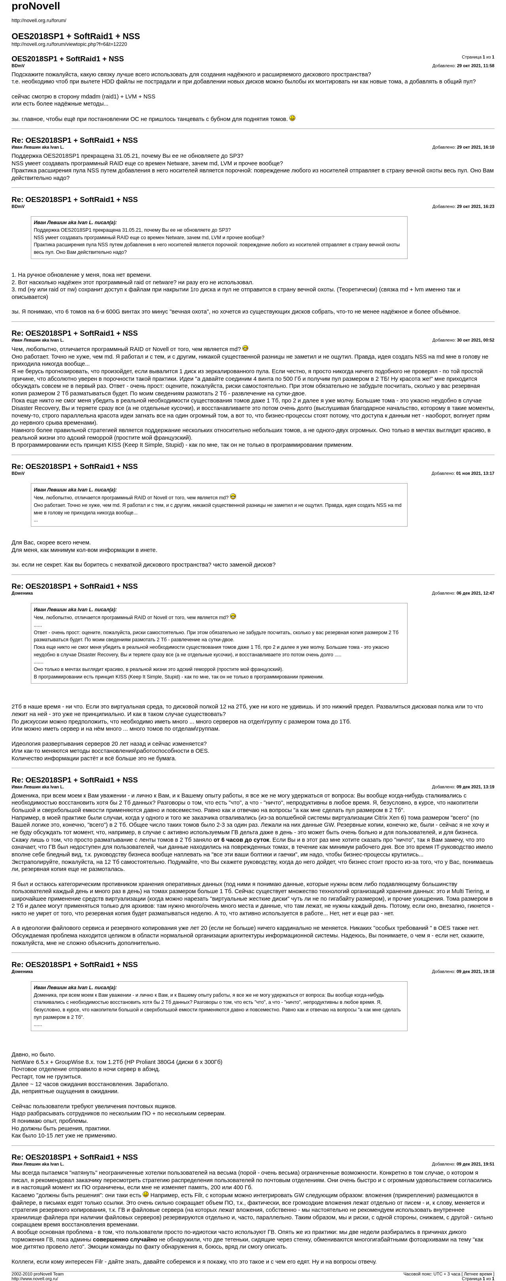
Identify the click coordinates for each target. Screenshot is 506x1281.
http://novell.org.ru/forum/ (38, 20)
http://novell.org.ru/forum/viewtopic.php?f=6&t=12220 (69, 44)
